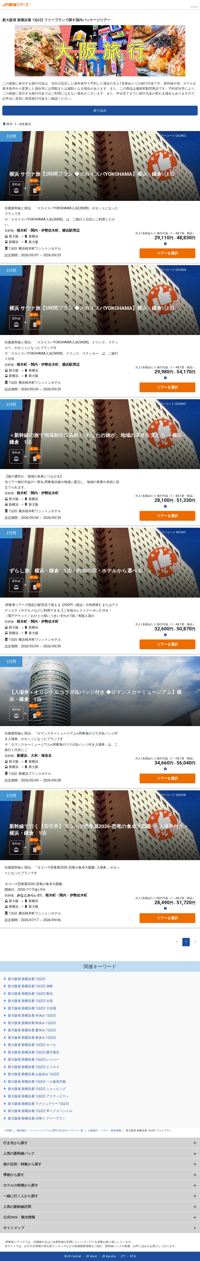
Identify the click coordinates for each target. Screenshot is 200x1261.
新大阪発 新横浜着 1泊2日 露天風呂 (33, 1052)
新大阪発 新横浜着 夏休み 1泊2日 (32, 1030)
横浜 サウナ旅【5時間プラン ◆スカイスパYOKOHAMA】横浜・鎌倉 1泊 (91, 308)
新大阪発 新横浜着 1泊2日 (27, 979)
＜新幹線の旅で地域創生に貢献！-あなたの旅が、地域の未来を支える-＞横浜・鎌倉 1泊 (98, 439)
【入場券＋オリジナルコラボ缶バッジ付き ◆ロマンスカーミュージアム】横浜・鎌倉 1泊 (95, 696)
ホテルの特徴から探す (20, 1185)
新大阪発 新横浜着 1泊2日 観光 (30, 993)
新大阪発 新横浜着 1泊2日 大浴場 (32, 1008)
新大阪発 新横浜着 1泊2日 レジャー (33, 1059)
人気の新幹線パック (19, 1153)
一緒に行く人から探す (20, 1196)
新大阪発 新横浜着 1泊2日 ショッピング (37, 1089)
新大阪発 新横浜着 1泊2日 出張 (30, 1001)
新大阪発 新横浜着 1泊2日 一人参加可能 (37, 1081)
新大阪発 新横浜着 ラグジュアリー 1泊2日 (38, 1103)
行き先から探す (15, 1143)
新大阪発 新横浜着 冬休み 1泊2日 (32, 1015)
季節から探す (13, 1175)
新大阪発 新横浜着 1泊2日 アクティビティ (38, 1096)
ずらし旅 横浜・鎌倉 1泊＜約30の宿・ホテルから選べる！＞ (80, 571)
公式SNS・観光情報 (19, 1217)
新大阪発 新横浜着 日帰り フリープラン (36, 1118)
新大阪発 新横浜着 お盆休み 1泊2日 (33, 1074)
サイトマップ (13, 1228)
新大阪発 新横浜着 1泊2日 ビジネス (33, 1067)
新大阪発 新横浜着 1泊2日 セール (32, 1045)
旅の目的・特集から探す (22, 1164)
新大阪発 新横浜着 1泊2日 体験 (30, 986)
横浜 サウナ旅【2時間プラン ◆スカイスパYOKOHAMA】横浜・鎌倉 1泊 (91, 174)
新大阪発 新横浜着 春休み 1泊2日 (32, 1037)
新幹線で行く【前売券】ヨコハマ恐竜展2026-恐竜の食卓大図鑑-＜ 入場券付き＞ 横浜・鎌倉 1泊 (98, 830)
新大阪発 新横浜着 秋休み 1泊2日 (32, 1023)
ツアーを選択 (167, 253)
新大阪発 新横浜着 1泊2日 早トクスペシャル (40, 1111)
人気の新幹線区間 (17, 1207)
